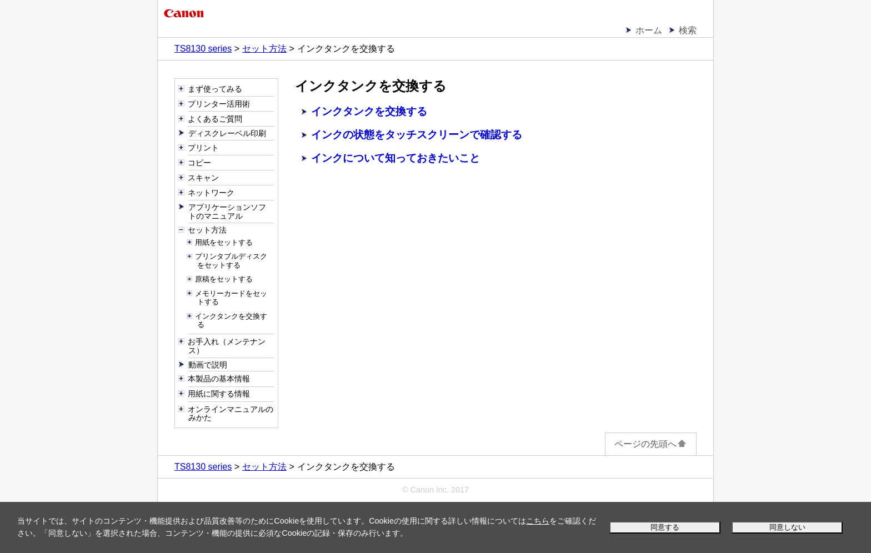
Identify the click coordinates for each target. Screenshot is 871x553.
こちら (537, 520)
